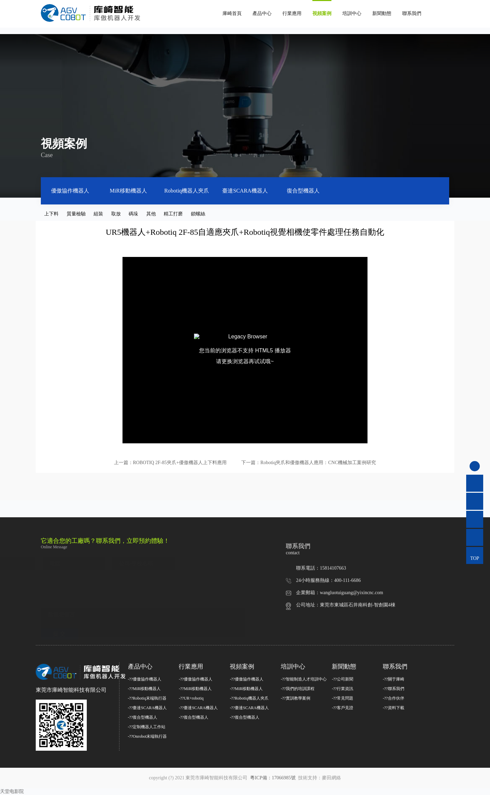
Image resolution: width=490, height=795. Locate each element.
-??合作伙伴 (393, 698)
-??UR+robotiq (191, 698)
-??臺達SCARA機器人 (147, 707)
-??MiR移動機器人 (144, 688)
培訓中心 (351, 13)
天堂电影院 (12, 791)
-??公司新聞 (342, 679)
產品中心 (262, 13)
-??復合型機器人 (143, 717)
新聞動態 (381, 13)
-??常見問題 (342, 698)
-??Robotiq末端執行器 (147, 698)
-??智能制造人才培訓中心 (304, 679)
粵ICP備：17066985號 (273, 777)
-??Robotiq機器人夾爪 (249, 698)
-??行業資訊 (342, 688)
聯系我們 (411, 13)
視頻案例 (321, 13)
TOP (474, 558)
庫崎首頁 (232, 13)
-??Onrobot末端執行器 (147, 736)
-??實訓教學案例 (295, 698)
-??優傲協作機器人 (145, 679)
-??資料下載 (393, 707)
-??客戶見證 (342, 707)
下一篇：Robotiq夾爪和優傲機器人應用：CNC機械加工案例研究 (308, 462)
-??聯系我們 (393, 688)
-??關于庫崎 (393, 679)
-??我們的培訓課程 (297, 688)
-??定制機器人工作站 (147, 726)
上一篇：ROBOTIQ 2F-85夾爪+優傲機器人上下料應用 (170, 462)
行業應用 (291, 13)
